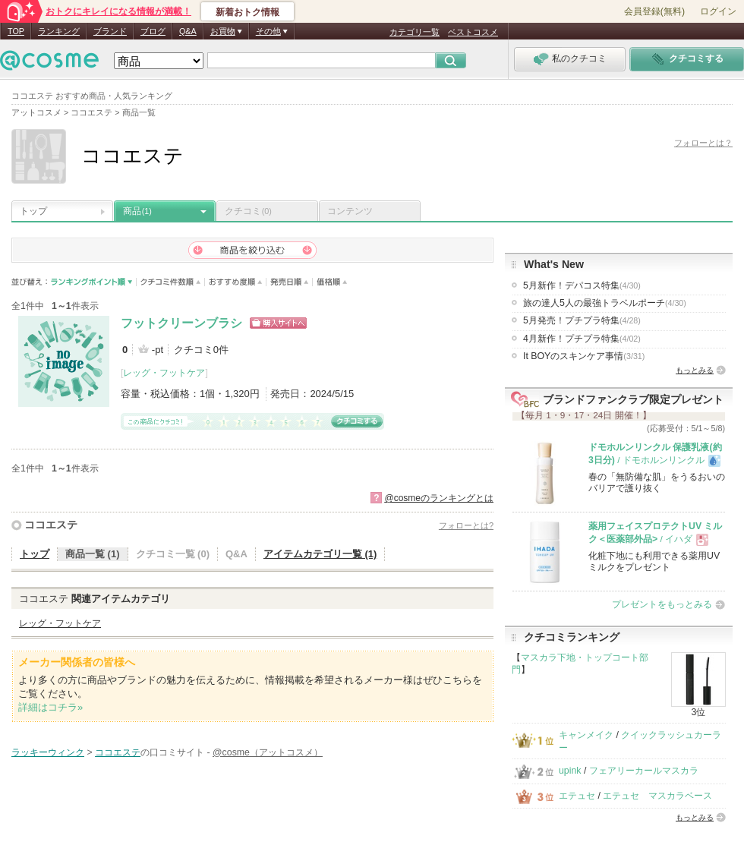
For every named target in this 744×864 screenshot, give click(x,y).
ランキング (59, 31)
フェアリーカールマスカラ (643, 770)
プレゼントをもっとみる (662, 604)
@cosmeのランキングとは (438, 498)
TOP (16, 31)
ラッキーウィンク (47, 752)
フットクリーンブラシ (181, 323)
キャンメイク (586, 735)
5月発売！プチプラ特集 (582, 320)
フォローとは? (466, 525)
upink (570, 770)
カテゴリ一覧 (414, 31)
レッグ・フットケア (164, 372)
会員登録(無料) (654, 11)
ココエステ (50, 525)
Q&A (188, 31)
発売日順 (289, 282)
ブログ (153, 31)
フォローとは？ (703, 142)
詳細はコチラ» (50, 707)
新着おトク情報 (247, 12)
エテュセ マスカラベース (657, 795)
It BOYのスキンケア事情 (584, 356)
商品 (137, 211)
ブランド (110, 31)
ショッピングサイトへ (278, 323)
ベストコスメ (473, 31)
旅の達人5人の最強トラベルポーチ (604, 303)
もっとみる (695, 370)
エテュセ (577, 795)
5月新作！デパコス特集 (582, 285)
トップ (33, 211)
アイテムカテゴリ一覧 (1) (320, 554)
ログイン (718, 11)
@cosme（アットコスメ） (268, 752)
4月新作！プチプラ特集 (582, 338)
